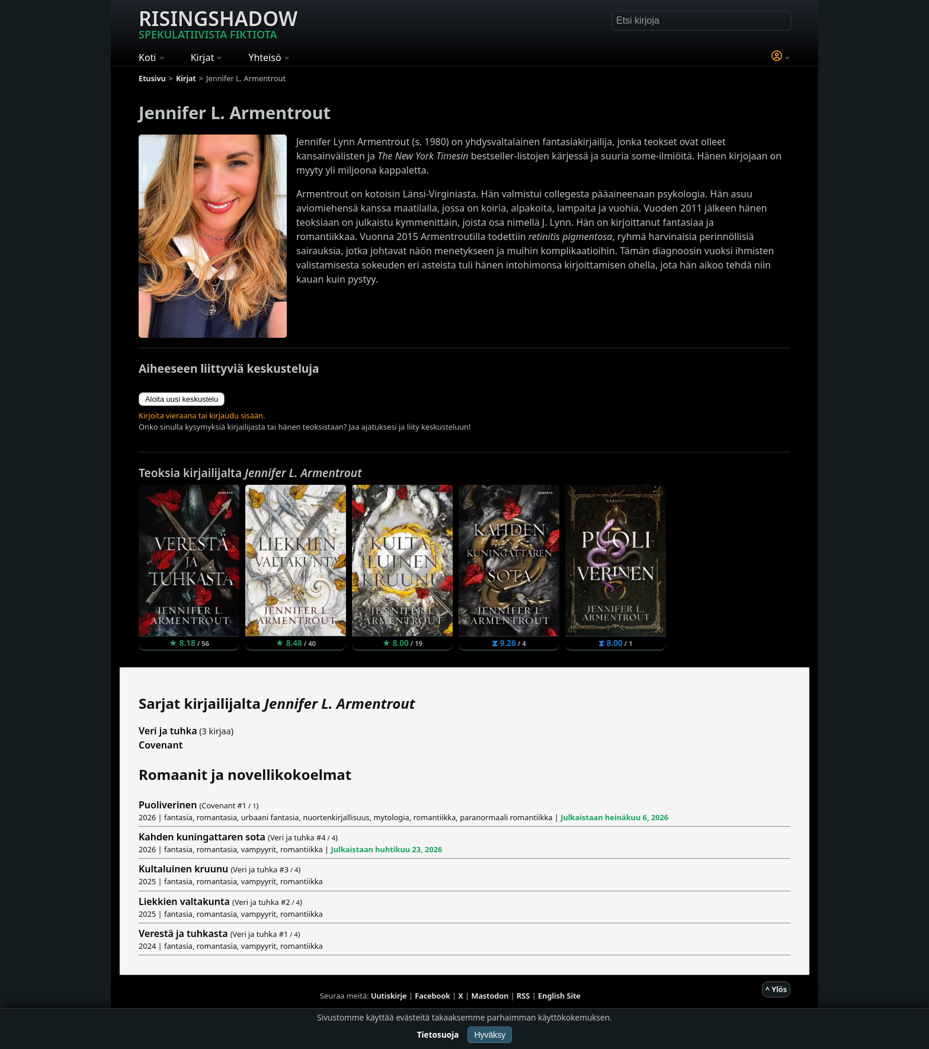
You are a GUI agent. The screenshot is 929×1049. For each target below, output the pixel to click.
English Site (559, 995)
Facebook (432, 995)
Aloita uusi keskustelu (181, 399)
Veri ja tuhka (168, 730)
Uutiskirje (389, 995)
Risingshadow (218, 23)
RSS (523, 995)
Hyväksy (489, 1035)
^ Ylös (776, 989)
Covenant (160, 744)
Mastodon (490, 995)
